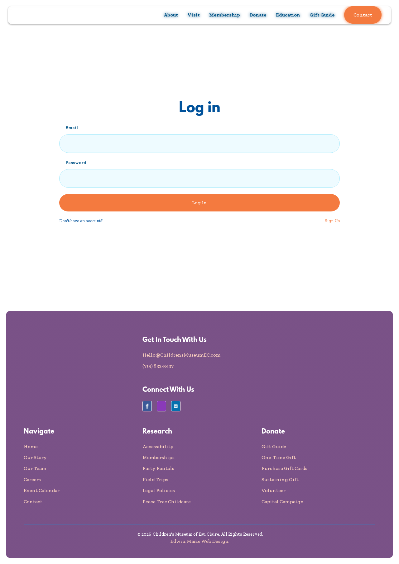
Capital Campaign (283, 502)
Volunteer (274, 490)
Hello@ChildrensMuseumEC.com (181, 355)
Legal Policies (158, 490)
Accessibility (158, 446)
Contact (362, 15)
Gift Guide (322, 15)
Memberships (158, 457)
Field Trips (155, 479)
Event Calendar (42, 490)
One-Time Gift (279, 457)
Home (31, 446)
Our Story (35, 457)
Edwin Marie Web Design (200, 541)
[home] (33, 15)
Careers (32, 479)
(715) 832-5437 (158, 366)
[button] (171, 15)
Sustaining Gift (280, 479)
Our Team (35, 468)
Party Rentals (158, 468)
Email (71, 127)
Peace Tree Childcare (166, 502)
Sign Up (332, 220)
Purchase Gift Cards (284, 468)
